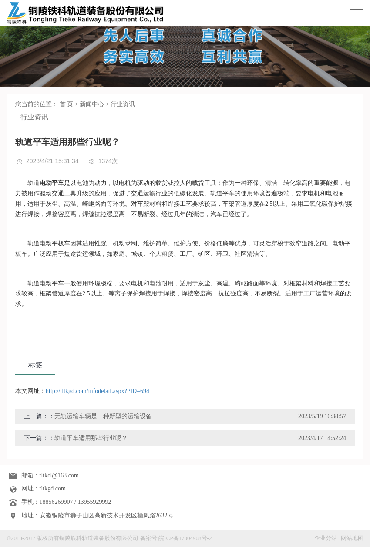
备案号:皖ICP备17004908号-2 (176, 538)
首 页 (67, 104)
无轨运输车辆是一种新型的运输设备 (103, 416)
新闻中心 (92, 104)
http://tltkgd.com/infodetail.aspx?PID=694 (97, 391)
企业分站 (325, 538)
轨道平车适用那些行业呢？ (91, 438)
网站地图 (352, 538)
